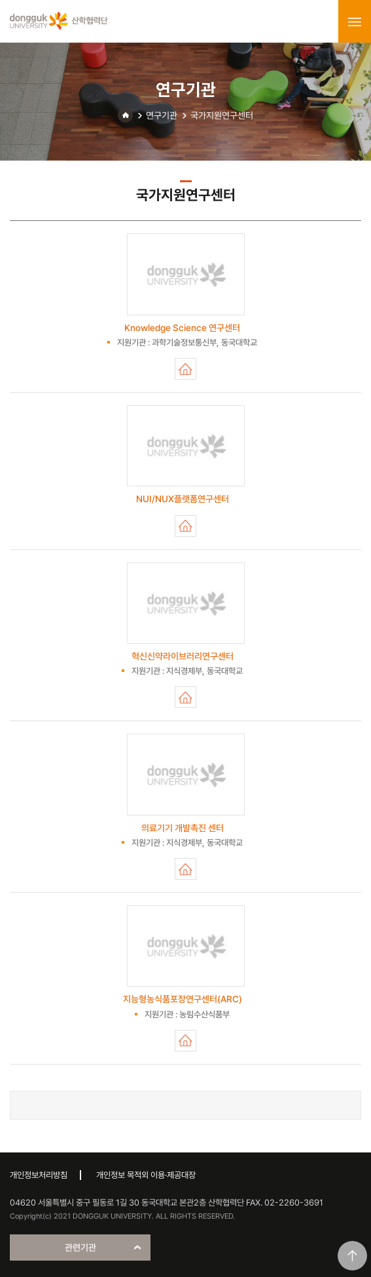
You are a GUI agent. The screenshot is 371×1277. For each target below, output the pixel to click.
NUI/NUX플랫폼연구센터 (185, 526)
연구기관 (161, 115)
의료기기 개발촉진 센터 (185, 869)
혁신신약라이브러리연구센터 (185, 697)
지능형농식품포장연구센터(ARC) (185, 1040)
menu (354, 21)
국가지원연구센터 (221, 115)
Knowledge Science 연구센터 (185, 369)
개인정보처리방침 (38, 1175)
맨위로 (352, 1255)
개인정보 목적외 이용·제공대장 (146, 1175)
